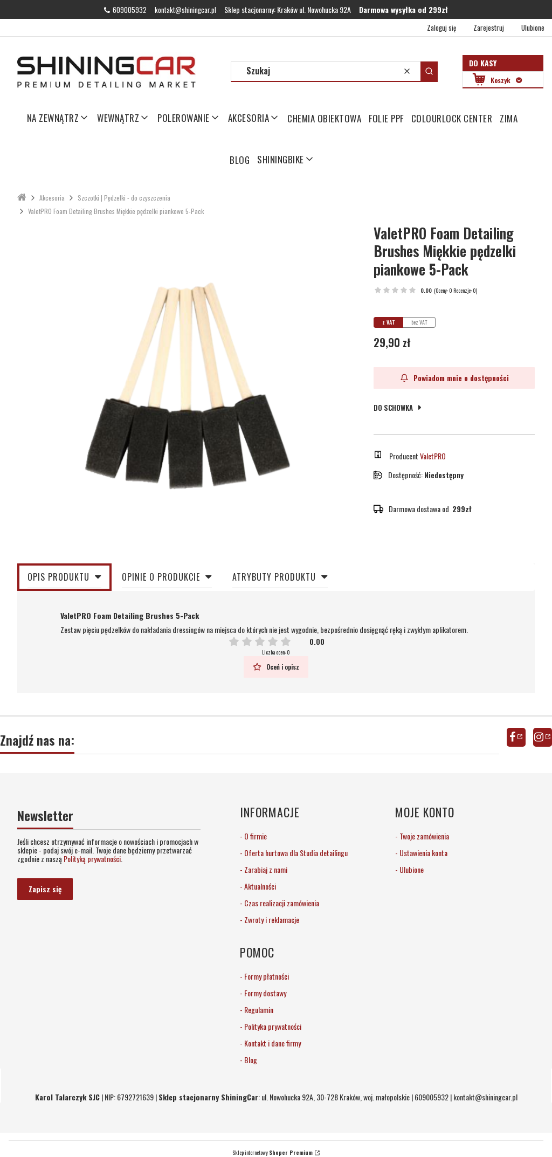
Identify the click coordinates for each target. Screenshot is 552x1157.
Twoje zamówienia (423, 836)
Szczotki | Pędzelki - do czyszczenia (124, 197)
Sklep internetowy (272, 1152)
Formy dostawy (264, 992)
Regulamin (258, 1009)
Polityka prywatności (272, 1026)
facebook (516, 737)
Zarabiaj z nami (265, 869)
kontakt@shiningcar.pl (185, 9)
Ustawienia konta (422, 852)
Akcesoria (52, 197)
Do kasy (482, 62)
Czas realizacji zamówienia (281, 902)
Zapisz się (45, 888)
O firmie (255, 836)
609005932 (130, 9)
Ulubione (411, 869)
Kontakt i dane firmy (272, 1043)
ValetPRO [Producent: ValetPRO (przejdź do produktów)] (433, 456)
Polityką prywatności (92, 858)
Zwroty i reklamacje (271, 919)
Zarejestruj (488, 27)
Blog (250, 1059)
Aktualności (259, 886)
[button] (429, 71)
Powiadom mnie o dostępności (454, 377)
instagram (542, 737)
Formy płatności (266, 976)
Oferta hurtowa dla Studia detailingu (295, 852)
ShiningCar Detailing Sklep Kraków (21, 197)
